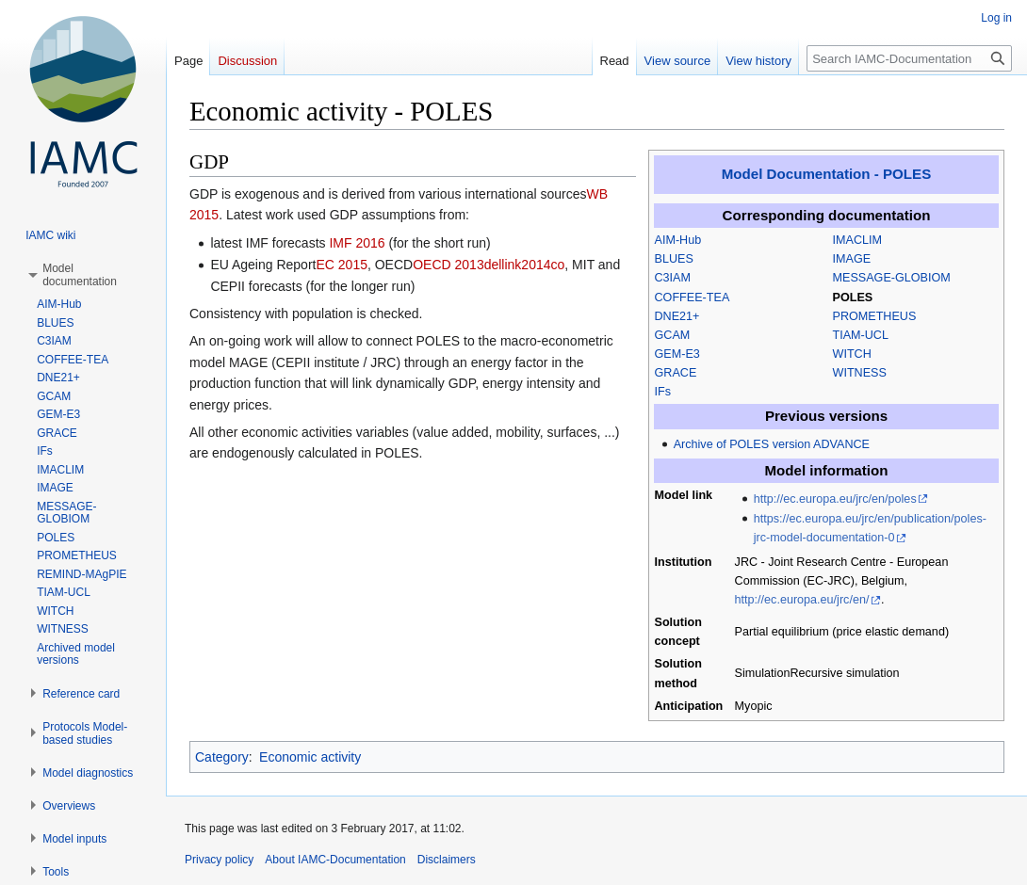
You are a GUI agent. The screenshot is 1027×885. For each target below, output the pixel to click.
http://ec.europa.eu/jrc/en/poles (835, 499)
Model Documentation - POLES (826, 174)
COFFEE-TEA (692, 297)
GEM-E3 (677, 354)
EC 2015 (341, 264)
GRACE (676, 372)
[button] (79, 275)
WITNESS (860, 372)
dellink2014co (524, 264)
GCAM (673, 335)
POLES (853, 297)
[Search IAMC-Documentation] (909, 58)
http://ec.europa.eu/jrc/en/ (802, 599)
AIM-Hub (678, 240)
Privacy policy (219, 859)
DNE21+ (677, 316)
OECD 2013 (448, 264)
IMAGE (852, 259)
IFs (663, 391)
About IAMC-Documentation (335, 859)
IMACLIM (857, 240)
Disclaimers (446, 859)
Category (222, 756)
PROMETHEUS (875, 316)
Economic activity (310, 756)
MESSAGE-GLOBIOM (892, 277)
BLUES (674, 259)
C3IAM (673, 277)
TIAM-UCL (860, 335)
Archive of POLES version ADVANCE (772, 444)
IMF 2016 (356, 242)
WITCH (852, 354)
